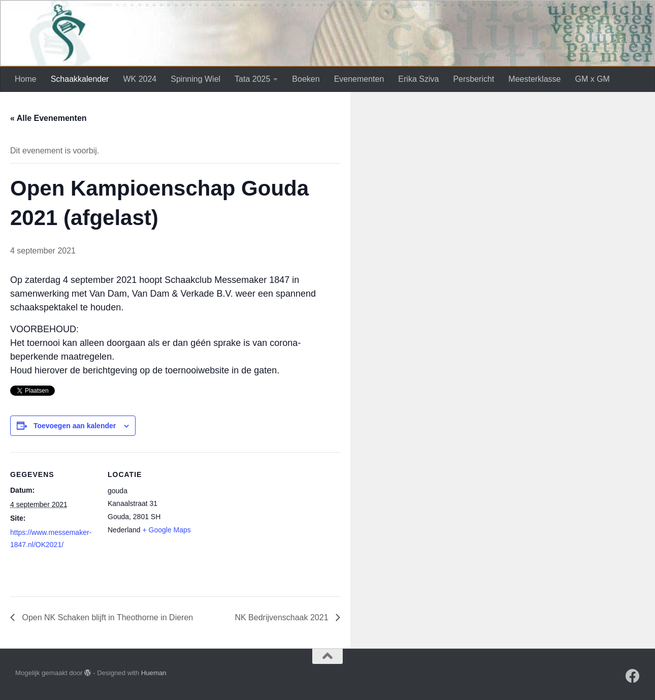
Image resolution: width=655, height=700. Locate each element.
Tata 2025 (252, 79)
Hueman (154, 673)
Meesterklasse (534, 79)
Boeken (305, 79)
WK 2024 (139, 79)
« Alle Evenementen (48, 118)
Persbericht (473, 79)
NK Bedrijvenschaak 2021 (283, 617)
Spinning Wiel (195, 79)
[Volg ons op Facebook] (633, 676)
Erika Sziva (418, 79)
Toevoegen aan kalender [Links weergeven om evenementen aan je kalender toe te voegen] (75, 426)
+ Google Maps (167, 530)
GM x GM (592, 79)
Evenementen (359, 79)
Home (26, 79)
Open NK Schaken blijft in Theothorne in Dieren (106, 617)
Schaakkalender (80, 79)
